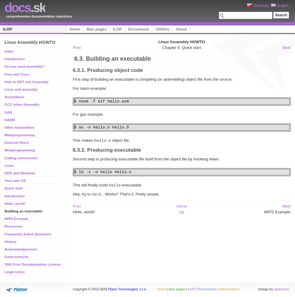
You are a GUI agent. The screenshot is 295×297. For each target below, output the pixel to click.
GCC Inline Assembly (22, 104)
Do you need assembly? (24, 66)
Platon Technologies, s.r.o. (127, 289)
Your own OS (15, 180)
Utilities (162, 29)
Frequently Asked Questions (28, 234)
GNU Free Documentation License (33, 264)
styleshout (281, 289)
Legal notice (15, 272)
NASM (10, 120)
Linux (9, 165)
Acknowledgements (21, 249)
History (11, 242)
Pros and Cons (17, 74)
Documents (138, 29)
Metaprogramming (20, 135)
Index (9, 51)
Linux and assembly (21, 89)
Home (74, 29)
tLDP (7, 29)
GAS (8, 112)
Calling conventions (21, 158)
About (181, 29)
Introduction (15, 59)
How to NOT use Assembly (27, 82)
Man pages (96, 29)
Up (181, 211)
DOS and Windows (20, 173)
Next (286, 47)
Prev (77, 47)
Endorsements (17, 257)
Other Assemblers (19, 127)
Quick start (14, 188)
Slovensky (258, 6)
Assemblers (14, 97)
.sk (25, 8)
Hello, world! (15, 203)
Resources (13, 226)
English (280, 6)
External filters (17, 142)
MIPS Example (16, 219)
